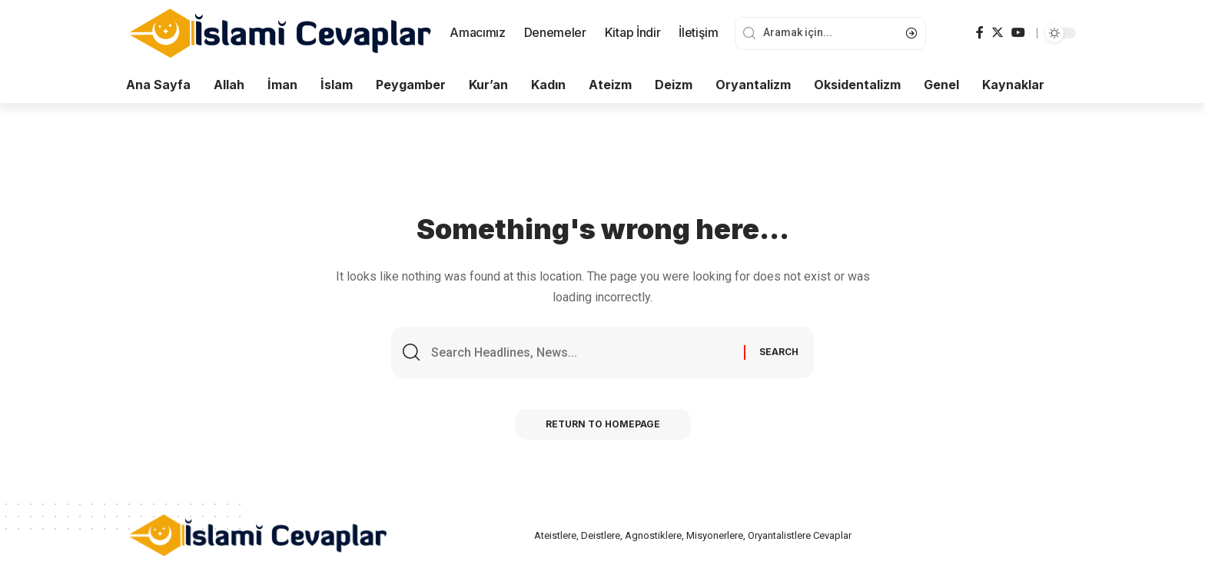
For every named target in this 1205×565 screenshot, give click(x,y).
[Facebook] (980, 32)
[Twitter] (997, 32)
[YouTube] (1018, 32)
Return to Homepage (603, 424)
